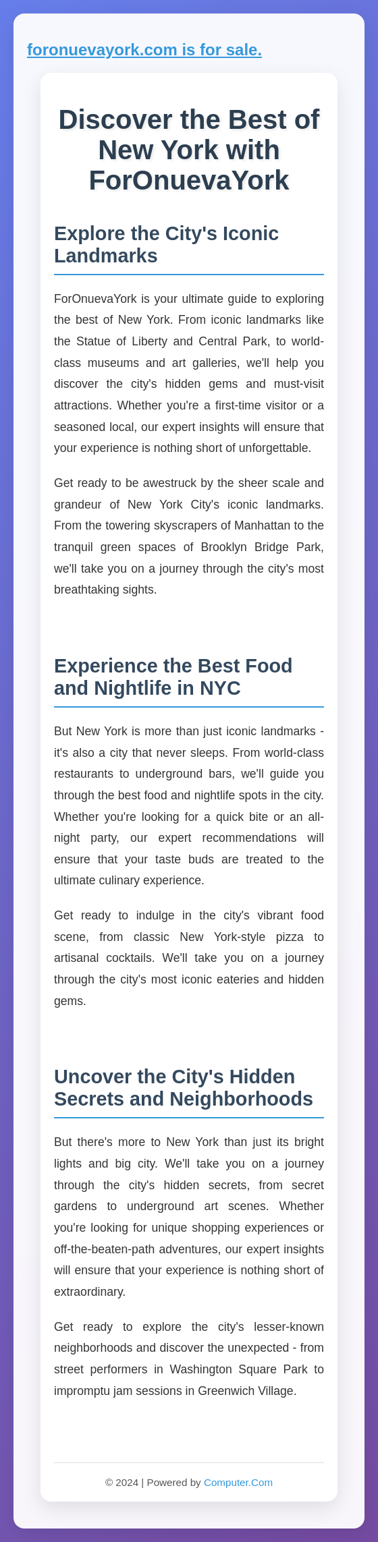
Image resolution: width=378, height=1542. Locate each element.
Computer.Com (238, 1482)
